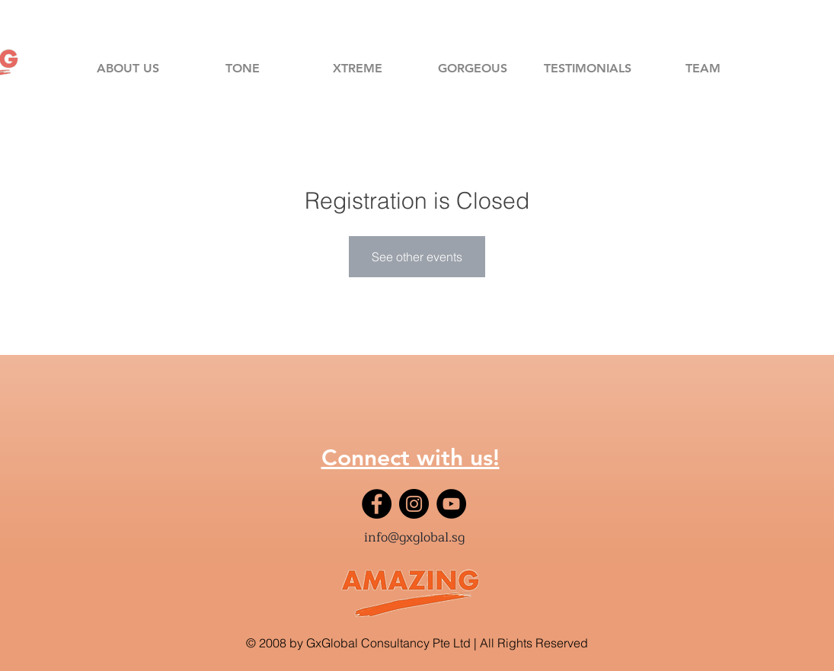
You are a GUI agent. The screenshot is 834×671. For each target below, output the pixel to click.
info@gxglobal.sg (414, 537)
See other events (417, 256)
